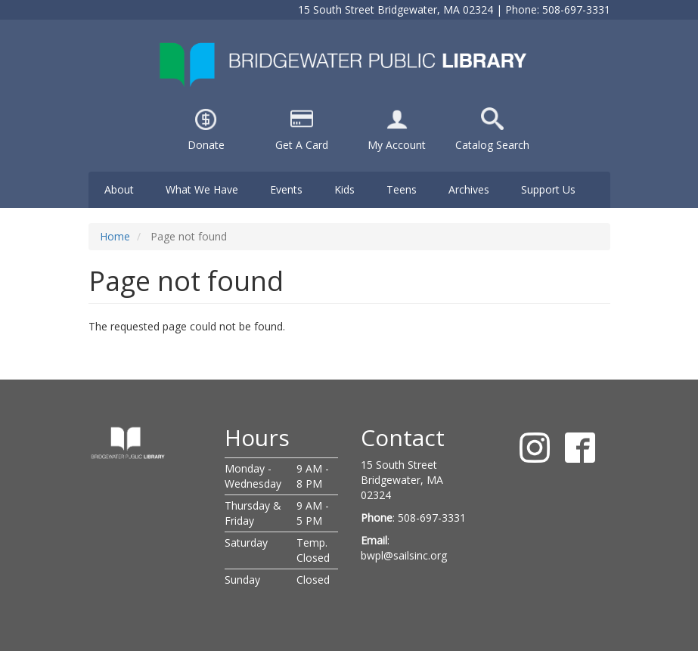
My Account (397, 145)
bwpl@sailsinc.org (404, 555)
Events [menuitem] (286, 189)
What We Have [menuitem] (202, 189)
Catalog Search (492, 145)
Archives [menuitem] (468, 189)
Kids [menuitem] (344, 189)
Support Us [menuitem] (548, 189)
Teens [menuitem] (401, 189)
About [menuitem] (119, 189)
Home (115, 236)
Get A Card (301, 145)
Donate (206, 145)
